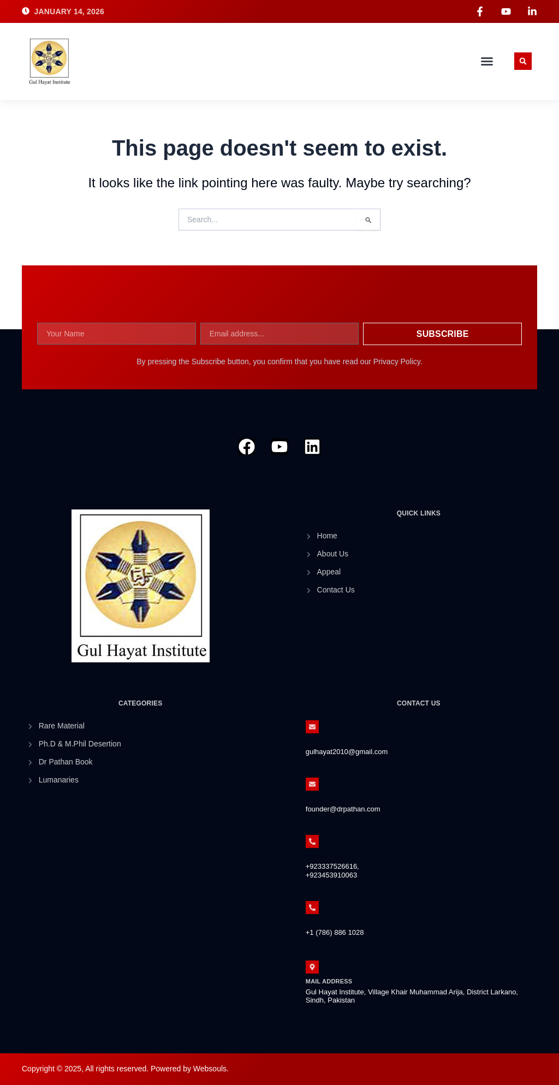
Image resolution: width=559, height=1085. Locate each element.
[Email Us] (312, 726)
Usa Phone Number (338, 921)
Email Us (320, 741)
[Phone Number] (312, 841)
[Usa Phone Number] (312, 907)
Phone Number (331, 856)
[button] (487, 61)
